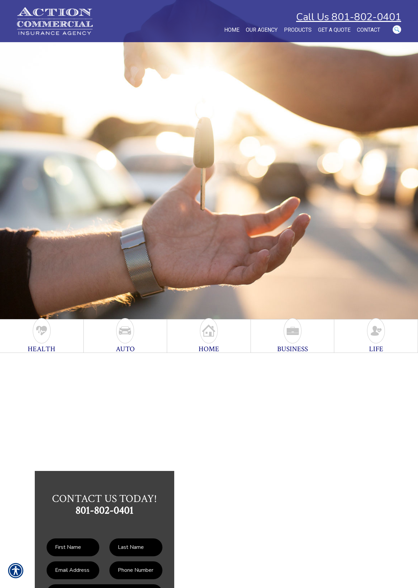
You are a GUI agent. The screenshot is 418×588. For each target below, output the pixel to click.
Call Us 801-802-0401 (348, 17)
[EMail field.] (73, 570)
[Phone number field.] (135, 570)
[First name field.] (73, 547)
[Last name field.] (135, 547)
